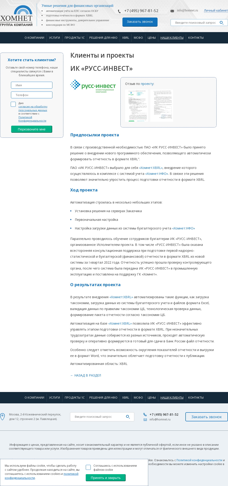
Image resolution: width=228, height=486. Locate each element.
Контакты (196, 38)
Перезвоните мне (31, 129)
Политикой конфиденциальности (199, 460)
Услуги (54, 38)
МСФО (138, 38)
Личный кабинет (216, 10)
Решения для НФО (103, 38)
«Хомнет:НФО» (156, 173)
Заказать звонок (140, 21)
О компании (34, 38)
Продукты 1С (75, 38)
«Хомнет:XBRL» (151, 167)
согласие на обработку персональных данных (32, 108)
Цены (152, 38)
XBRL (125, 38)
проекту (147, 83)
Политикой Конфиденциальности (32, 118)
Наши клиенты (172, 38)
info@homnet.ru (187, 10)
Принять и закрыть (106, 478)
